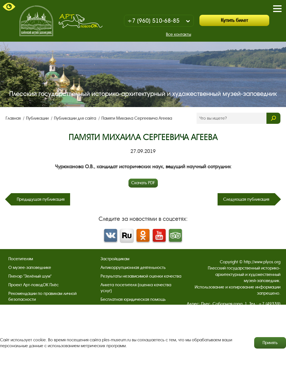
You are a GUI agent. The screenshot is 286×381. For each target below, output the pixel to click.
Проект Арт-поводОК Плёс (33, 284)
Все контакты (178, 34)
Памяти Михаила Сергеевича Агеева (136, 118)
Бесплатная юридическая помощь (133, 299)
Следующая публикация (246, 199)
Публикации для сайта (75, 118)
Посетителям (20, 258)
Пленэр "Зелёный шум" (29, 276)
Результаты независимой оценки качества (141, 276)
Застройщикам (115, 258)
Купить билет (234, 20)
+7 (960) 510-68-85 (153, 21)
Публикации (38, 118)
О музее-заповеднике (29, 267)
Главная (14, 118)
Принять (270, 342)
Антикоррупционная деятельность (133, 267)
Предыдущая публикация (41, 199)
